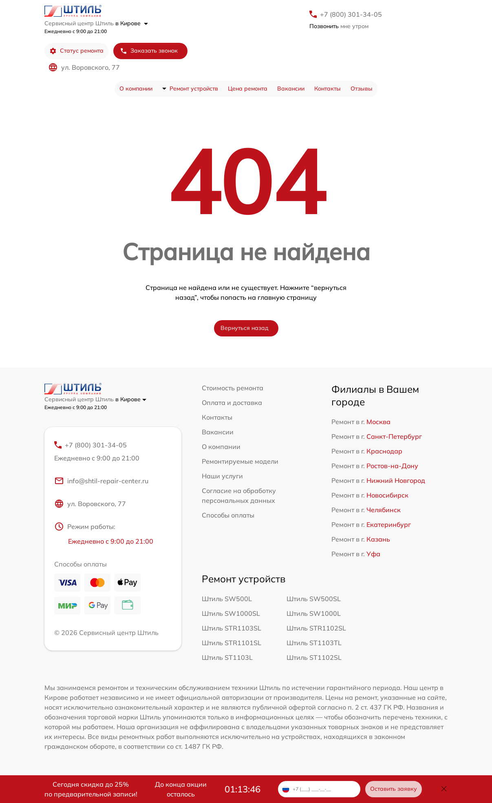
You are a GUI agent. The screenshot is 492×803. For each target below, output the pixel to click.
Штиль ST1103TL (314, 643)
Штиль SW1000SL (231, 613)
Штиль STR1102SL (316, 628)
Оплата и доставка (232, 402)
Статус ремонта (76, 51)
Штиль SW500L (227, 599)
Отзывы (362, 88)
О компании (135, 88)
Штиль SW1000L (314, 613)
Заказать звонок (149, 51)
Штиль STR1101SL (231, 643)
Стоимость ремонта (232, 388)
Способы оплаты (228, 515)
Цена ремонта (247, 88)
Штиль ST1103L (227, 657)
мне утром (338, 26)
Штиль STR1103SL (231, 628)
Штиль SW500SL (314, 599)
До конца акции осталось (181, 789)
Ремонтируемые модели (240, 461)
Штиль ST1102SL (314, 657)
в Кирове (131, 23)
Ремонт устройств (194, 88)
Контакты (327, 88)
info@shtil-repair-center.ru (101, 481)
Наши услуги (222, 476)
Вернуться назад (245, 328)
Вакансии (290, 88)
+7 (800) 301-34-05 (351, 14)
